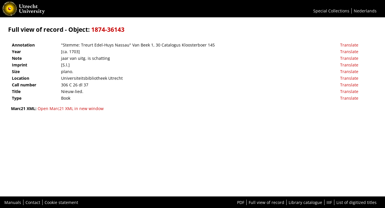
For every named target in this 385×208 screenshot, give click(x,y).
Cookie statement (61, 202)
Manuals (12, 202)
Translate (349, 45)
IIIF (329, 202)
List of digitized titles (356, 202)
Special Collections (331, 11)
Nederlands (365, 11)
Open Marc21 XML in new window (71, 108)
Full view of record (266, 202)
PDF (240, 202)
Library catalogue (305, 202)
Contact (32, 202)
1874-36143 (107, 29)
